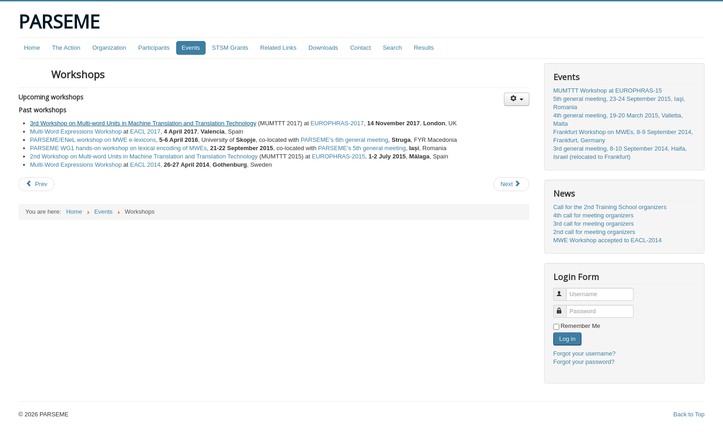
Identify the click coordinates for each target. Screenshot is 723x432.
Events (191, 47)
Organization (109, 47)
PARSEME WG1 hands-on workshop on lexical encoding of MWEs (118, 148)
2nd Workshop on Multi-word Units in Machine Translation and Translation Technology (144, 156)
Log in (567, 338)
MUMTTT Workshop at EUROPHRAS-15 (607, 90)
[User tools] (516, 99)
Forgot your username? (584, 353)
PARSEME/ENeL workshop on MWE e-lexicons (93, 139)
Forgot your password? (584, 361)
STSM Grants (230, 47)
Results (423, 47)
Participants (154, 47)
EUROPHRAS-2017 (337, 123)
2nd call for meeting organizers (594, 231)
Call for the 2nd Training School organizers (610, 207)
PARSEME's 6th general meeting (344, 139)
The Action (66, 47)
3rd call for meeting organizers (593, 223)
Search (392, 47)
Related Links (278, 47)
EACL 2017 (145, 131)
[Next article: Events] (511, 184)
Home (32, 47)
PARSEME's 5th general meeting (362, 148)
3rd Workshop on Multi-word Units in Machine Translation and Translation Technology (143, 123)
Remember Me (580, 325)
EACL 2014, (146, 164)
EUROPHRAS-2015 (338, 156)
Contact (360, 47)
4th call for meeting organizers (593, 215)
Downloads (323, 47)
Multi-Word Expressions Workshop (76, 131)
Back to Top (689, 414)
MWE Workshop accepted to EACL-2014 (607, 240)
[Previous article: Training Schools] (36, 184)
